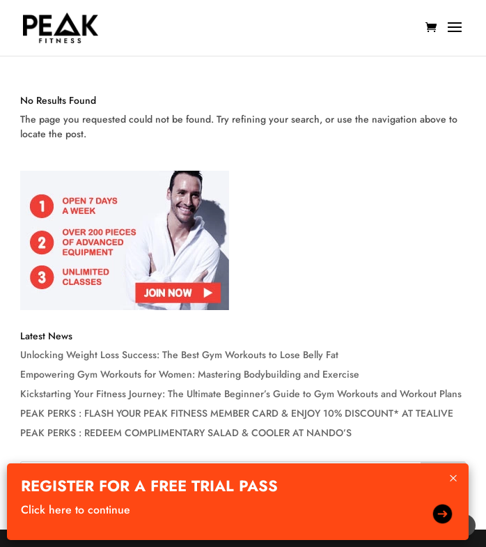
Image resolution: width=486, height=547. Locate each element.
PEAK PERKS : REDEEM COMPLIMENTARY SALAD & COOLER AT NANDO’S (186, 433)
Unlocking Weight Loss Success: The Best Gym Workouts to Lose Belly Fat (179, 355)
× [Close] (453, 478)
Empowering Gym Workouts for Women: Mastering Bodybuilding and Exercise (189, 374)
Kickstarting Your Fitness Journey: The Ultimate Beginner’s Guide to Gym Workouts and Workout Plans (241, 394)
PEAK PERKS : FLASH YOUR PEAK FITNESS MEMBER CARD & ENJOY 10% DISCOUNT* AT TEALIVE (236, 413)
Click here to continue (75, 510)
